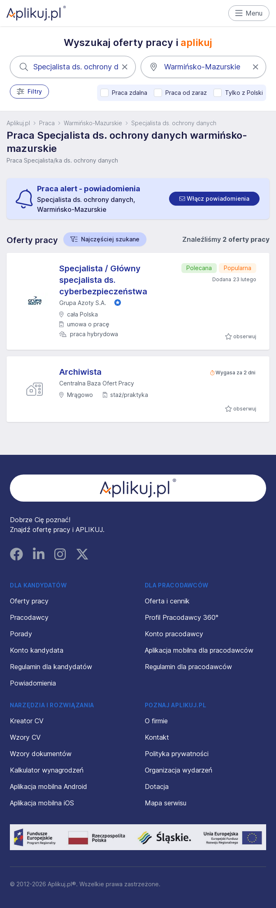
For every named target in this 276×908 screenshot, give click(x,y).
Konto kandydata (36, 650)
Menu (249, 13)
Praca (47, 122)
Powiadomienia (33, 683)
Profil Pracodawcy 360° (181, 617)
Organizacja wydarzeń (178, 770)
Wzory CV (25, 737)
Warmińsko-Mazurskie (93, 122)
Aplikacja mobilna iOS (42, 803)
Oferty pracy (29, 601)
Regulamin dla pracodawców (188, 667)
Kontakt (157, 737)
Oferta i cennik (167, 601)
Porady (21, 634)
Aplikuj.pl (18, 122)
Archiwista (80, 372)
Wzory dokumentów (41, 754)
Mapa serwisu (165, 803)
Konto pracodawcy (174, 634)
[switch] (214, 199)
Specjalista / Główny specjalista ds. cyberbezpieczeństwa (103, 280)
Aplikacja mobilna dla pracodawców (199, 650)
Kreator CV (27, 721)
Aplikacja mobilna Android (48, 786)
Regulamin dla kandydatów (51, 667)
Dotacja (157, 786)
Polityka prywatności (177, 754)
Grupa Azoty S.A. (82, 302)
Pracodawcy (29, 617)
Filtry (29, 91)
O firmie (156, 721)
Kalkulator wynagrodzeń (46, 770)
